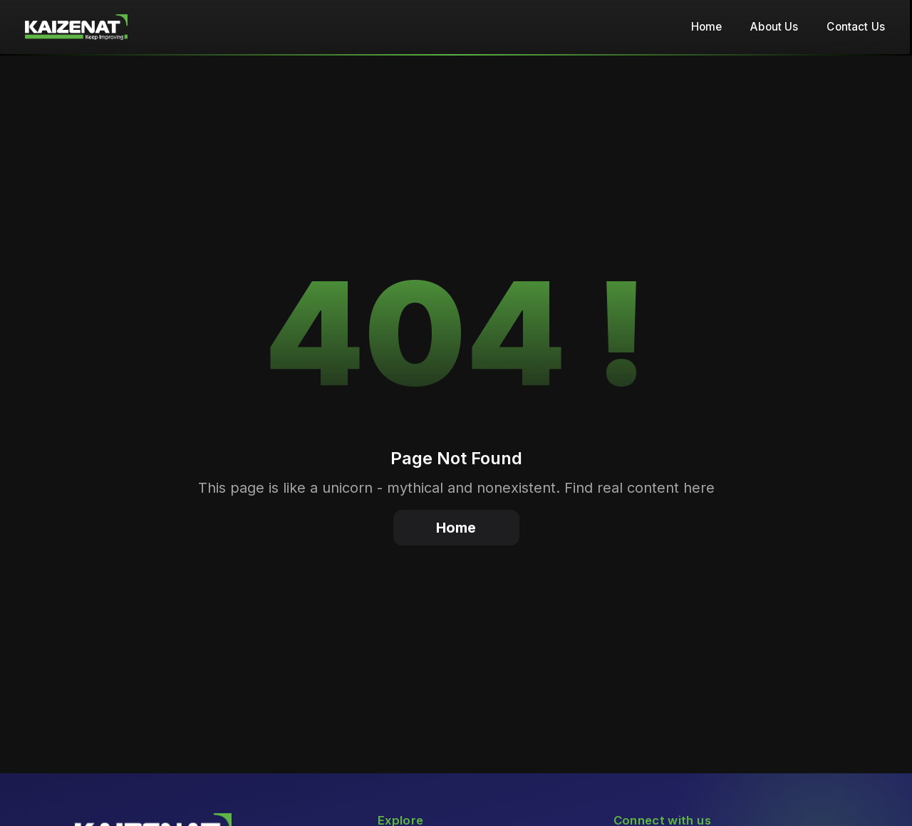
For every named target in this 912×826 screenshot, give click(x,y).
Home (706, 26)
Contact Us (855, 26)
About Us (774, 26)
